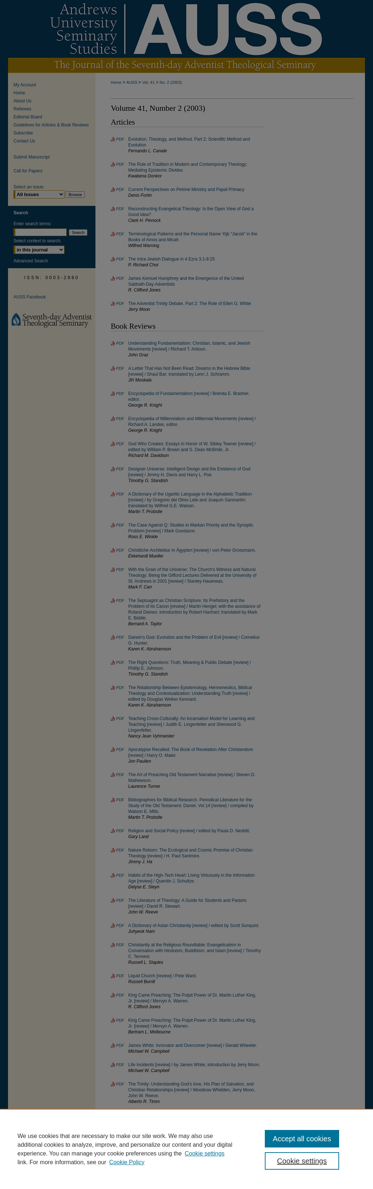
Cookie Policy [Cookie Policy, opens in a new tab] (127, 1162)
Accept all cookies (302, 1139)
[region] (186, 1149)
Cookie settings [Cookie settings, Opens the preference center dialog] (302, 1161)
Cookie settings (204, 1153)
